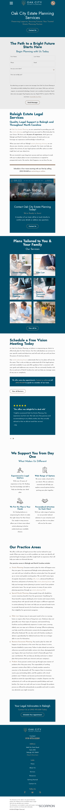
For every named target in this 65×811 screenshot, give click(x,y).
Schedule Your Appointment (32, 715)
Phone (12, 62)
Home (32, 764)
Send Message (32, 102)
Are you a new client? (16, 68)
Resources (32, 775)
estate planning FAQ (39, 590)
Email (35, 62)
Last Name (37, 56)
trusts (38, 579)
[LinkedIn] (29, 792)
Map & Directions (32, 755)
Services (32, 772)
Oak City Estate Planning (20, 129)
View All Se (32, 328)
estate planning (17, 132)
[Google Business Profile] (32, 792)
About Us (32, 768)
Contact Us (32, 30)
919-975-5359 (32, 738)
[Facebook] (25, 792)
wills (34, 579)
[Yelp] (40, 792)
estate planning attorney (39, 143)
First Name (14, 56)
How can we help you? (16, 74)
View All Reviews (17, 391)
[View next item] (13, 438)
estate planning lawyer (20, 360)
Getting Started (32, 779)
